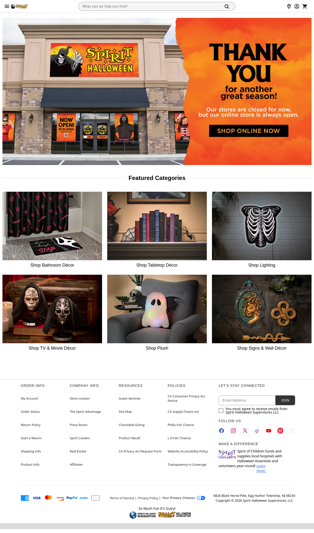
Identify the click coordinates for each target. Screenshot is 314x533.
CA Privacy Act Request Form (140, 451)
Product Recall (129, 438)
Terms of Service (122, 498)
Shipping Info (31, 451)
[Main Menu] (7, 6)
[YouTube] (269, 431)
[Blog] (292, 431)
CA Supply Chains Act (183, 411)
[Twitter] (245, 431)
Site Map (125, 411)
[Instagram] (233, 431)
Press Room (78, 425)
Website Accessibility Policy (188, 451)
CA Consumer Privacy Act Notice (186, 398)
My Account (29, 398)
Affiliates (76, 464)
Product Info (30, 464)
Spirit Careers (80, 438)
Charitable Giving (131, 425)
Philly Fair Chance (181, 425)
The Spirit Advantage (85, 411)
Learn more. (261, 468)
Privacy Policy (148, 498)
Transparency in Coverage (187, 464)
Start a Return (31, 438)
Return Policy (30, 425)
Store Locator (80, 398)
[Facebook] (221, 431)
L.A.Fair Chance (179, 438)
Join (285, 400)
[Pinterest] (280, 431)
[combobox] (149, 6)
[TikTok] (257, 431)
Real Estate (78, 451)
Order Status (30, 411)
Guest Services (130, 398)
